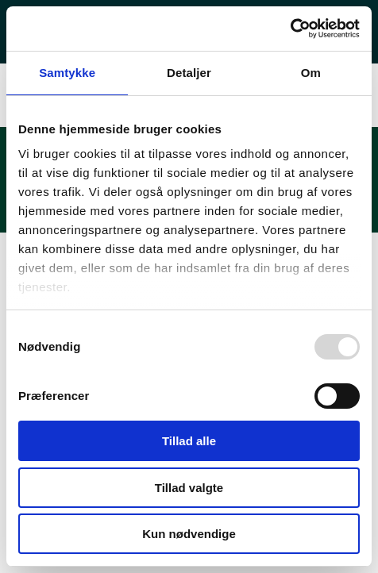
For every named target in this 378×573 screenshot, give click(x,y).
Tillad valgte (189, 487)
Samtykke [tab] (67, 72)
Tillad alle (189, 441)
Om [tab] (311, 72)
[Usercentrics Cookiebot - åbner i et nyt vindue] (290, 28)
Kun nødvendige (189, 533)
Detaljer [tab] (189, 72)
